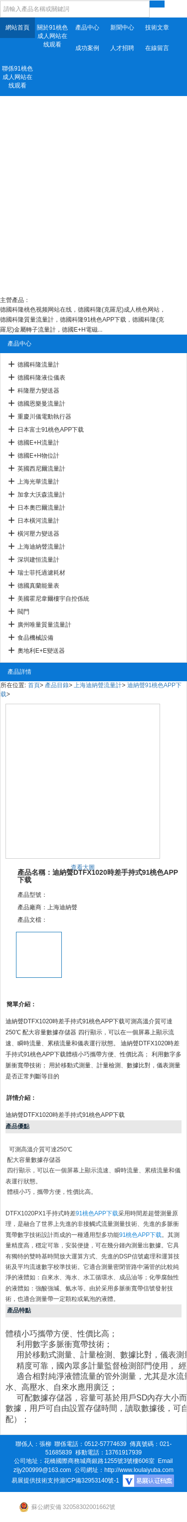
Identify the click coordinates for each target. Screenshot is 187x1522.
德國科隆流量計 (38, 364)
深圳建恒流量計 (38, 559)
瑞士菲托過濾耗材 (41, 572)
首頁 (34, 685)
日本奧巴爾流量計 (41, 507)
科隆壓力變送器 (38, 390)
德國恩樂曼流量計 (41, 403)
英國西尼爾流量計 (41, 468)
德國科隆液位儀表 (41, 377)
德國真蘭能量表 (38, 585)
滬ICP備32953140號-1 (89, 1480)
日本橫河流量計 (38, 520)
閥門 (23, 611)
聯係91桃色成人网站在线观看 (17, 77)
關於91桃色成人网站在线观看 (52, 36)
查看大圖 (83, 867)
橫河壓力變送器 (38, 533)
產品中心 (87, 27)
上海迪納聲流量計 (41, 546)
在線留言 (157, 48)
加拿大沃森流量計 (41, 494)
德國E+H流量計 (38, 442)
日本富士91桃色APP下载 (50, 429)
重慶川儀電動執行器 (44, 416)
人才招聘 (122, 48)
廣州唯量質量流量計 (44, 624)
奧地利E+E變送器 (41, 650)
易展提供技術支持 (35, 1480)
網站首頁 (17, 27)
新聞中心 (122, 27)
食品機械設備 (35, 637)
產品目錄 (57, 685)
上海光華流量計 (38, 481)
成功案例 (87, 48)
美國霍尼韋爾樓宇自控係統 (53, 598)
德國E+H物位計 (38, 455)
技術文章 (157, 27)
